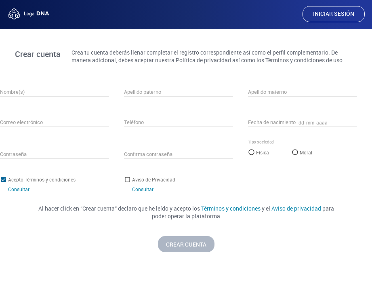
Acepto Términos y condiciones (42, 179)
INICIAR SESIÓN (333, 13)
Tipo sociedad (261, 142)
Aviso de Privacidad (153, 179)
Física (262, 152)
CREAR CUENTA (186, 244)
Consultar (18, 189)
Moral (306, 152)
